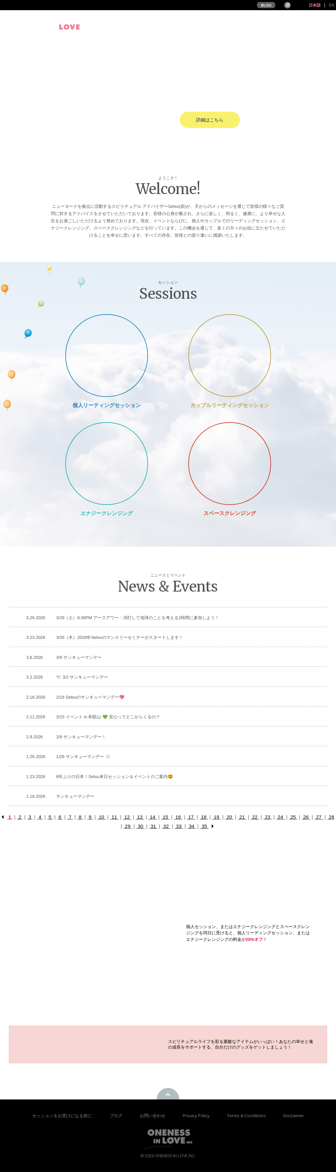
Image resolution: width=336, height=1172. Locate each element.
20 (229, 817)
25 (293, 817)
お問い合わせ (153, 1115)
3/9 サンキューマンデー (79, 657)
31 (153, 826)
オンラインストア (314, 27)
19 (216, 817)
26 (306, 817)
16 (178, 817)
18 (204, 817)
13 (140, 817)
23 (267, 817)
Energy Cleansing (106, 463)
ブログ (116, 1115)
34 (191, 826)
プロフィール (159, 27)
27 (319, 817)
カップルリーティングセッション (229, 405)
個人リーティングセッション (107, 405)
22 (255, 817)
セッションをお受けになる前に (62, 1115)
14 (153, 817)
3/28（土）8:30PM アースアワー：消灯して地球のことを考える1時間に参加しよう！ (137, 617)
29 (128, 826)
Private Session (106, 355)
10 (101, 817)
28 (330, 817)
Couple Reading (230, 355)
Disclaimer (293, 1115)
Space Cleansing (229, 463)
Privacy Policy (197, 1115)
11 (114, 817)
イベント (196, 27)
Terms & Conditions (247, 1115)
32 (166, 826)
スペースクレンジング (229, 513)
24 (280, 817)
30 (140, 826)
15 (165, 817)
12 (127, 817)
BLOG (266, 5)
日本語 (315, 5)
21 (242, 817)
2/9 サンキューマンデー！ (81, 736)
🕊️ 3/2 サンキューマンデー (82, 677)
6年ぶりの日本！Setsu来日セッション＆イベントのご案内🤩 (114, 776)
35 (204, 826)
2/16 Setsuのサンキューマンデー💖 (90, 697)
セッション (231, 27)
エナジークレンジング (106, 513)
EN (331, 5)
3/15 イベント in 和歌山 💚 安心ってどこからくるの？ (108, 716)
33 (179, 826)
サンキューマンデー (75, 796)
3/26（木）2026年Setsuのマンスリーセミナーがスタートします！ (119, 637)
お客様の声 (269, 27)
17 (191, 817)
